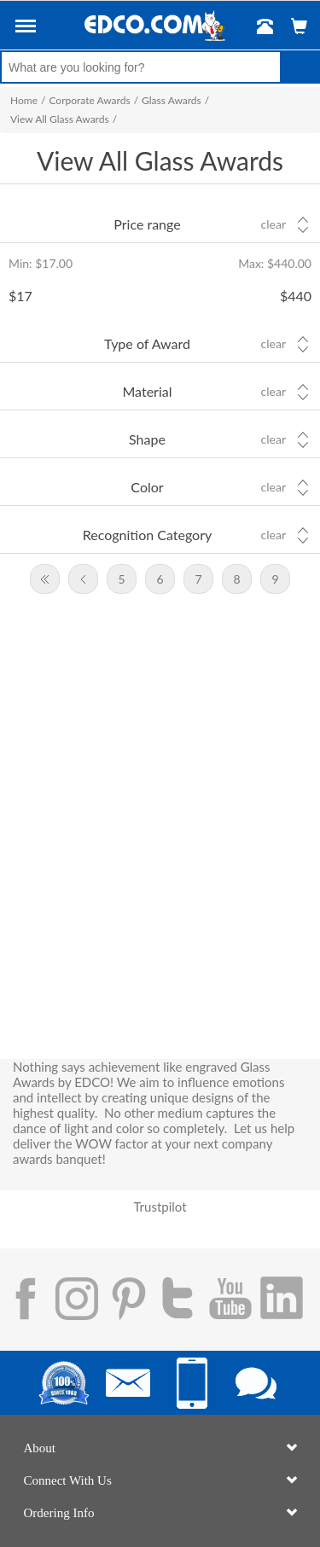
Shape (147, 439)
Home (24, 100)
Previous (83, 579)
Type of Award (147, 343)
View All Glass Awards (59, 119)
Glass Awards (171, 100)
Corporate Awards (89, 100)
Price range (146, 224)
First (45, 579)
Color (147, 487)
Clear (273, 224)
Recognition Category (147, 534)
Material (147, 391)
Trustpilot (159, 1206)
